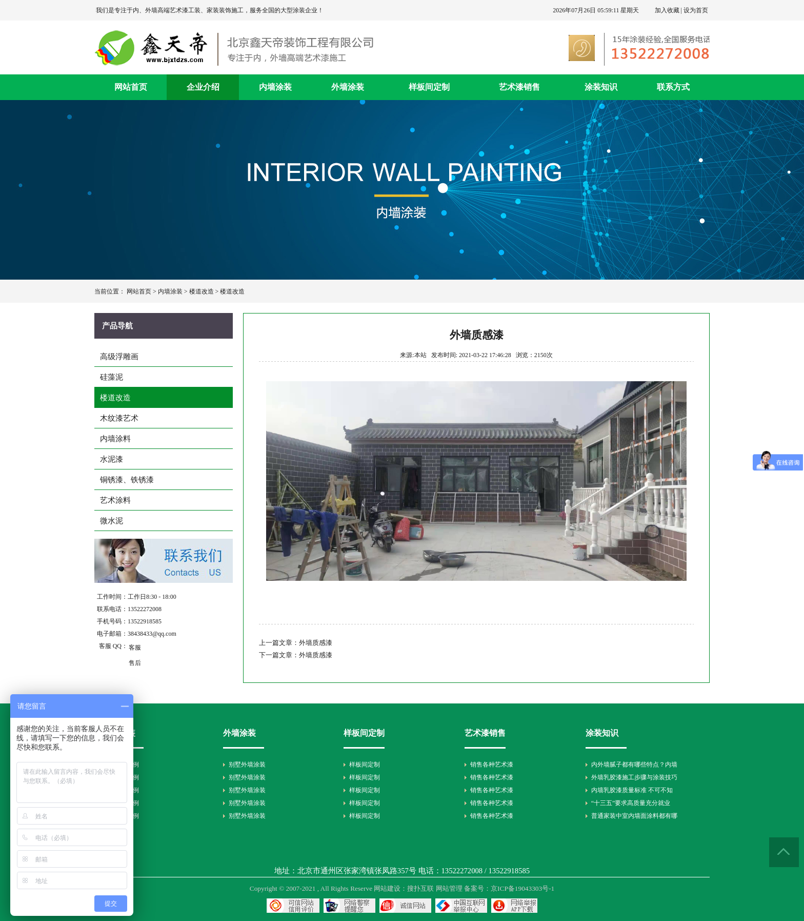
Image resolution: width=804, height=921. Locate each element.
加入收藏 (667, 10)
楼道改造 (201, 291)
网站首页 (130, 87)
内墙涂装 (275, 87)
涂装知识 (601, 87)
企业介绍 (203, 87)
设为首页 (696, 10)
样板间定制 (429, 87)
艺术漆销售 (519, 87)
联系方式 (673, 87)
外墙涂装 (347, 87)
